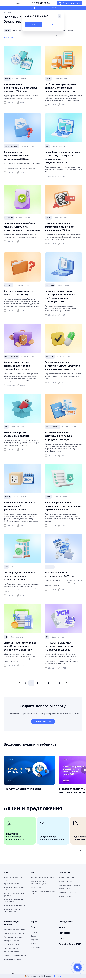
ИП (5, 647)
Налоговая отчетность (67, 889)
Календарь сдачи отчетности (69, 897)
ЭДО (47, 147)
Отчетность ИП (64, 900)
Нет (52, 24)
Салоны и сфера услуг (12, 956)
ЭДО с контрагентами (11, 895)
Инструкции (35, 959)
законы (63, 35)
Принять (57, 976)
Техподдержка (67, 933)
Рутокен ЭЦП (36, 899)
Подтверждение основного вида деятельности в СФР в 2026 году (22, 586)
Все (79, 755)
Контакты (64, 950)
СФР (6, 577)
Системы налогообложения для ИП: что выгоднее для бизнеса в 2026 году (22, 656)
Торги (34, 933)
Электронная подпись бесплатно (43, 889)
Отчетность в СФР (65, 893)
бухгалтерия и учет (52, 35)
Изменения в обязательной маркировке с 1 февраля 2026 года (22, 513)
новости (17, 30)
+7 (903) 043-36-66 (40, 3)
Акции (62, 938)
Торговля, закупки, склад (13, 949)
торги (70, 35)
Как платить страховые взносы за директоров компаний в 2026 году (19, 371)
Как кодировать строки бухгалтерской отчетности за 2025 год (19, 157)
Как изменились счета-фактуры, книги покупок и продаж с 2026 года (61, 443)
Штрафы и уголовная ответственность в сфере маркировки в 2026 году (62, 231)
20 (60, 693)
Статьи (33, 948)
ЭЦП (6, 433)
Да (33, 24)
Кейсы (33, 955)
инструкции (72, 30)
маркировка (50, 362)
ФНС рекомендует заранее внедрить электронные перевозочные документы (62, 88)
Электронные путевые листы (14, 917)
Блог (33, 938)
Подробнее (48, 976)
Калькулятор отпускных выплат (15, 967)
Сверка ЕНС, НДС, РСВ (67, 904)
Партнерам (65, 944)
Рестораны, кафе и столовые (14, 945)
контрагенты (39, 35)
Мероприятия (36, 951)
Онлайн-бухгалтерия (11, 963)
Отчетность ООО (65, 908)
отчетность (29, 35)
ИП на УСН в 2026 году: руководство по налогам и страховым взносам (61, 656)
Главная (7, 12)
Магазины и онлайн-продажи (14, 941)
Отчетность (65, 884)
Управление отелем (11, 960)
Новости (34, 944)
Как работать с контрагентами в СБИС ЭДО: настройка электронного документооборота (61, 160)
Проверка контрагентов (12, 971)
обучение (7, 35)
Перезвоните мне (70, 3)
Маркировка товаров (11, 952)
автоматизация (17, 35)
